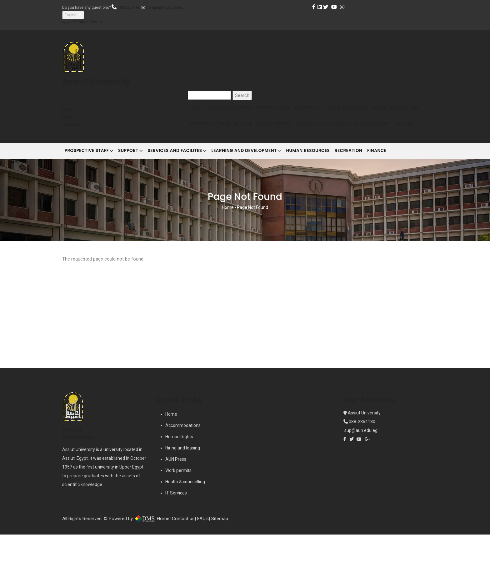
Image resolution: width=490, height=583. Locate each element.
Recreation (380, 195)
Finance (413, 195)
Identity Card (283, 112)
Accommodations (183, 473)
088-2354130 (362, 470)
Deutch (95, 22)
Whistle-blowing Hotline (279, 136)
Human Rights (209, 160)
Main (67, 109)
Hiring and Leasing (215, 136)
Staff (67, 117)
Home (198, 112)
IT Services (176, 541)
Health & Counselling (391, 136)
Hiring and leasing (182, 496)
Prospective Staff (92, 195)
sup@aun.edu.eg (360, 478)
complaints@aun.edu (164, 7)
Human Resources (366, 112)
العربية (67, 22)
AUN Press (322, 112)
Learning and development (266, 195)
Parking (246, 160)
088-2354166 (129, 7)
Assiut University (364, 461)
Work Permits (338, 136)
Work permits (178, 518)
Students (71, 124)
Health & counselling (185, 530)
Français (80, 22)
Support (139, 195)
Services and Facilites (191, 195)
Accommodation (235, 112)
